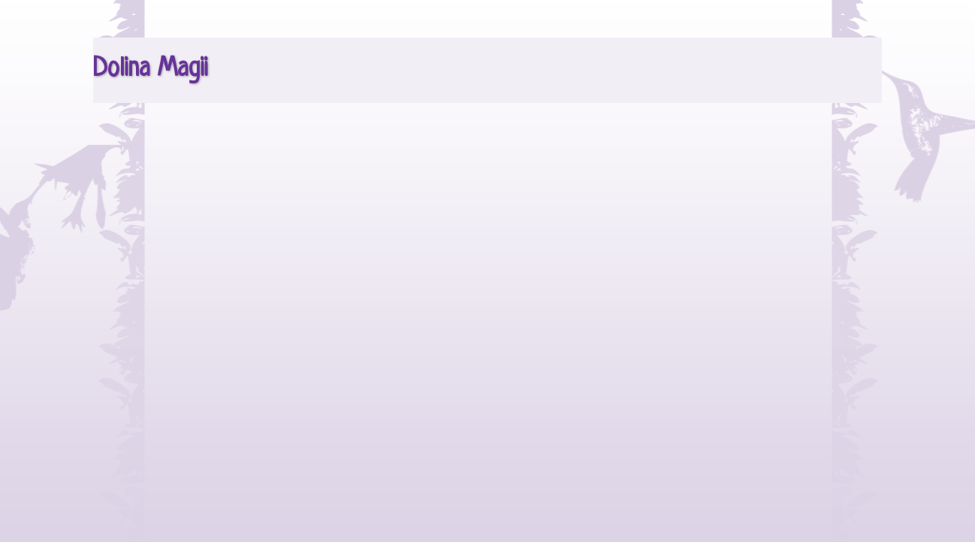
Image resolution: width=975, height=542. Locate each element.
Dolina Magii (150, 69)
